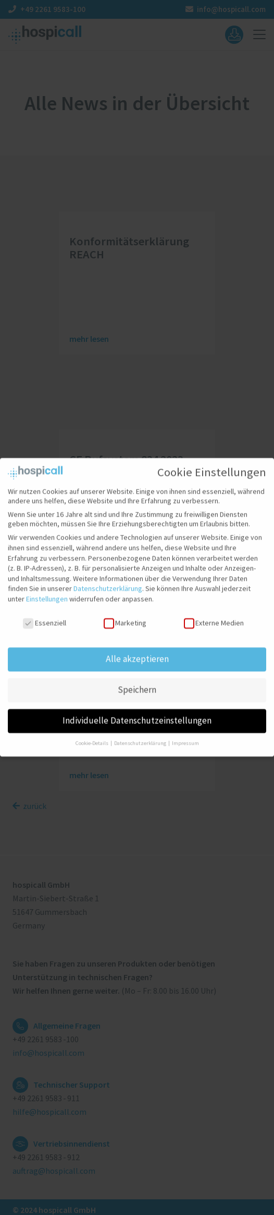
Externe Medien (214, 614)
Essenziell (44, 614)
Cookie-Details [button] (92, 735)
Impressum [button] (185, 735)
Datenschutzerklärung (107, 580)
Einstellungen (47, 590)
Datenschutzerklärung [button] (140, 735)
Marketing (125, 614)
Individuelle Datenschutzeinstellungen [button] (137, 712)
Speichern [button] (137, 681)
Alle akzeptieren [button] (137, 651)
